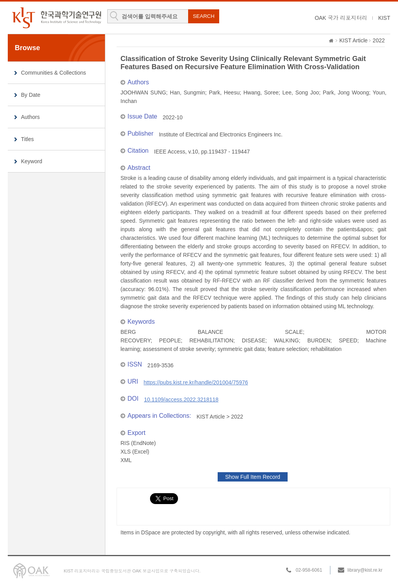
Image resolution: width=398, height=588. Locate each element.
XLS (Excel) (134, 451)
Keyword (31, 161)
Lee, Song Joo (301, 92)
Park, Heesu (224, 92)
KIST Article (353, 40)
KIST (384, 18)
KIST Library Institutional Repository (56, 17)
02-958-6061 (309, 570)
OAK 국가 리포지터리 (341, 18)
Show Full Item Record (252, 477)
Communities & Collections (53, 73)
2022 (379, 40)
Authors (30, 117)
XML (126, 460)
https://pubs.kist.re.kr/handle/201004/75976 (196, 382)
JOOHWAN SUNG (143, 92)
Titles (27, 139)
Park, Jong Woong (346, 92)
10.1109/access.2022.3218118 (181, 399)
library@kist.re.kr (364, 570)
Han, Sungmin (187, 92)
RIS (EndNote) (138, 443)
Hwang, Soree (261, 92)
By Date (30, 95)
